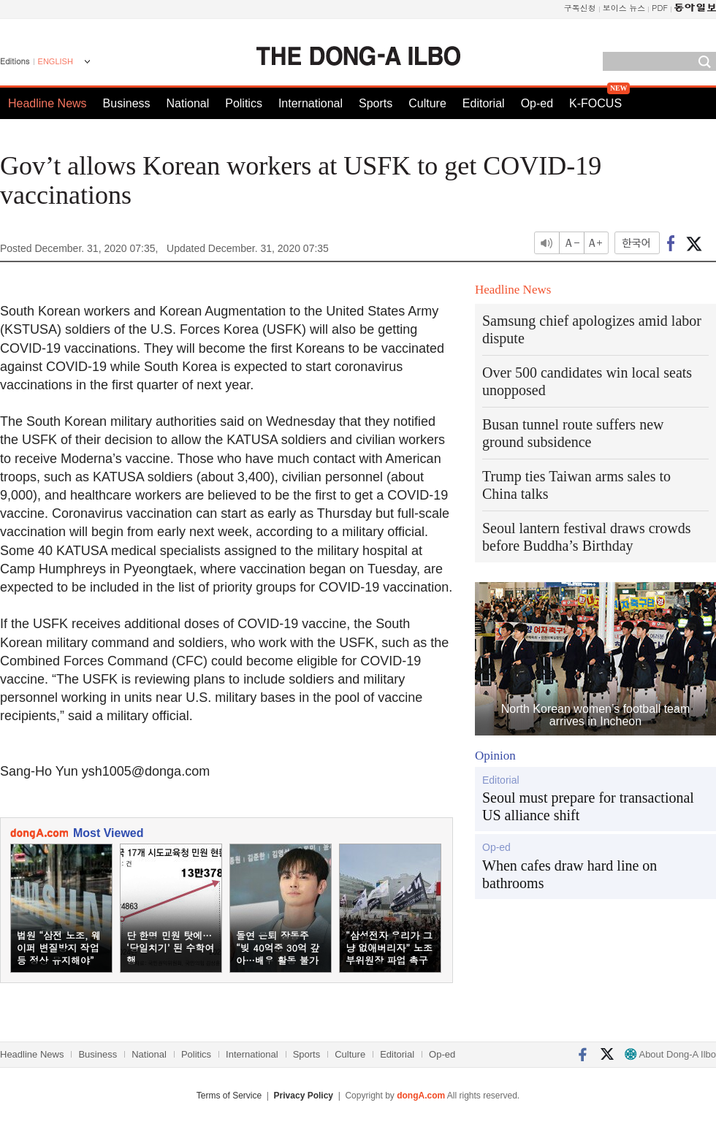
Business (127, 103)
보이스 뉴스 (624, 7)
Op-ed (537, 103)
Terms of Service (229, 1095)
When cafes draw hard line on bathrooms (569, 874)
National (188, 103)
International (310, 103)
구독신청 (580, 7)
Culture (427, 103)
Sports (375, 103)
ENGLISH (55, 61)
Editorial (483, 103)
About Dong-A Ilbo (670, 1054)
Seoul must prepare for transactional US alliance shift (588, 806)
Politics (243, 103)
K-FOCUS (595, 103)
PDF (660, 7)
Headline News (47, 103)
